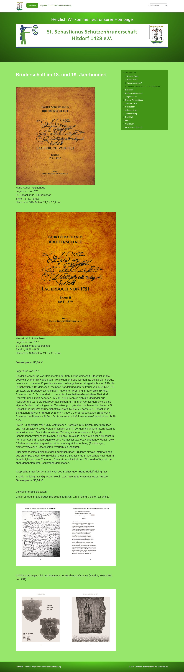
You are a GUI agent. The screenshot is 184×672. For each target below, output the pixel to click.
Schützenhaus (130, 103)
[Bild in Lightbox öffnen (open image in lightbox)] (55, 136)
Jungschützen (130, 97)
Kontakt (27, 667)
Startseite (32, 5)
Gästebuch (128, 124)
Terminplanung (130, 114)
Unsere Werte (132, 76)
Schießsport (129, 107)
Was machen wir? (133, 83)
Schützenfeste (130, 110)
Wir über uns (129, 73)
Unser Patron (131, 80)
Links (126, 120)
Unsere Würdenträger (133, 100)
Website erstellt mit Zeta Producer (155, 667)
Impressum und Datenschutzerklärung (55, 5)
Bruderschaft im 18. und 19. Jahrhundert (142, 86)
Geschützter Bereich (132, 127)
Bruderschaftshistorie (132, 93)
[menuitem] (32, 5)
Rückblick (128, 90)
